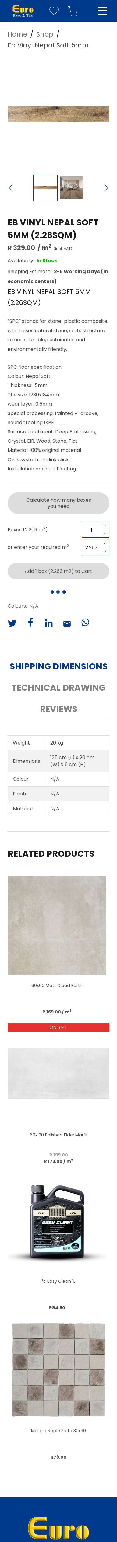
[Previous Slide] (11, 188)
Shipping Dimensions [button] (59, 666)
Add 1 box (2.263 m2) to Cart (58, 571)
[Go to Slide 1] (45, 188)
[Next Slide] (106, 188)
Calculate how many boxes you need (58, 503)
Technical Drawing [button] (58, 688)
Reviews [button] (58, 709)
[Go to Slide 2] (71, 188)
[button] (58, 114)
